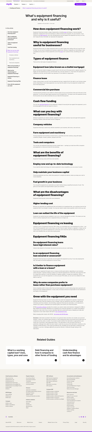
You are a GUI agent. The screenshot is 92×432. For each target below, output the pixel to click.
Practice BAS (69, 384)
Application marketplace (31, 389)
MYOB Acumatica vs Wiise (52, 392)
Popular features (30, 376)
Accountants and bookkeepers (74, 376)
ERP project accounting (51, 384)
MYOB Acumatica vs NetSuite (52, 391)
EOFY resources (70, 394)
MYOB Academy (70, 405)
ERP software (49, 376)
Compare (8, 401)
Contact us (69, 411)
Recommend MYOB (71, 379)
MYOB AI (7, 388)
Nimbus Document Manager (73, 388)
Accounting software (30, 378)
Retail (27, 407)
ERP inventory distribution (51, 381)
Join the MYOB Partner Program (73, 385)
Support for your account (72, 396)
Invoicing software (30, 384)
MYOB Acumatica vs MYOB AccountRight (55, 399)
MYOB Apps (9, 392)
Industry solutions (30, 399)
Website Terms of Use (52, 422)
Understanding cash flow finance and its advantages (72, 353)
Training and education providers (33, 396)
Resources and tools (72, 392)
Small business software (12, 376)
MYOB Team (8, 397)
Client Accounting (70, 387)
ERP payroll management (51, 379)
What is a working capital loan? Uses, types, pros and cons (17, 353)
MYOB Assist (8, 396)
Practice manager (70, 381)
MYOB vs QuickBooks (10, 404)
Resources (19, 422)
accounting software (41, 307)
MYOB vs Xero (9, 403)
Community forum (70, 402)
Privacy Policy (66, 422)
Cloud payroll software (31, 379)
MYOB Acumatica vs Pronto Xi (52, 397)
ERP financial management (52, 378)
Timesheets (28, 381)
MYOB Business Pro (10, 381)
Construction (28, 404)
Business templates (71, 399)
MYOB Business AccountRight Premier (14, 385)
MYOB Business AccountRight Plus (13, 384)
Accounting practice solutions (73, 378)
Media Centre (30, 422)
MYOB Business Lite (10, 379)
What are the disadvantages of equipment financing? (13, 72)
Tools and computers (14, 62)
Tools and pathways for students (74, 400)
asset (61, 51)
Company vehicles (13, 55)
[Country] (12, 417)
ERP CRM (48, 382)
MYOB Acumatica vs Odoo (52, 394)
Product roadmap (70, 409)
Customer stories (70, 403)
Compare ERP (49, 389)
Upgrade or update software (73, 408)
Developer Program (30, 392)
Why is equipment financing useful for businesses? (12, 38)
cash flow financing (44, 104)
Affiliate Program (29, 394)
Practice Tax (69, 382)
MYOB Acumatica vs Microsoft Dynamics (55, 396)
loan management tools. (61, 311)
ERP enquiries (49, 385)
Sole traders (28, 401)
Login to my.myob (70, 406)
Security (84, 422)
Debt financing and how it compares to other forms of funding (46, 353)
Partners (28, 387)
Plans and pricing (9, 378)
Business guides (70, 397)
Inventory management (31, 382)
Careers (40, 422)
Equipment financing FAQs (14, 81)
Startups (28, 403)
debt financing (43, 35)
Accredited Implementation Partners (33, 391)
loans (65, 32)
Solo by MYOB (9, 394)
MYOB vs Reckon (9, 406)
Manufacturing (29, 406)
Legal (76, 422)
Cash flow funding (12, 47)
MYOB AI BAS (8, 387)
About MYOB (8, 422)
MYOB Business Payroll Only (12, 382)
